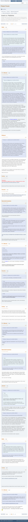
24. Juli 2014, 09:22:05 (5, 272)
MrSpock (4, 135)
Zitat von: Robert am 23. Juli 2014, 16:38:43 (10, 205)
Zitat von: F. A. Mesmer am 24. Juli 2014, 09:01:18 (11, 275)
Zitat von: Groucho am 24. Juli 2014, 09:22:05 (10, 354)
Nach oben (3, 514)
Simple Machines (10, 520)
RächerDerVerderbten (6, 201)
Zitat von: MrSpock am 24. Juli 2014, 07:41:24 (10, 77)
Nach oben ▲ (25, 520)
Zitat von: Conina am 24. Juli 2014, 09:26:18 (10, 327)
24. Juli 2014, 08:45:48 (5, 191)
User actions (24, 514)
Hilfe (17, 520)
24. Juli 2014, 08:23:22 (5, 74)
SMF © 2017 (6, 520)
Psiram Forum (5, 6)
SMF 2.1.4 (2, 520)
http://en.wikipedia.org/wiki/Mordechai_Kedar (9, 478)
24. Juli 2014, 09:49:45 (5, 387)
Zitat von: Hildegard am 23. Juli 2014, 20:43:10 (11, 80)
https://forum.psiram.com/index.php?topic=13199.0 (10, 182)
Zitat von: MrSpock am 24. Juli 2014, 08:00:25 (10, 31)
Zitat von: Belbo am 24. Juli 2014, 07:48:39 (11, 34)
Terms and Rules (20, 520)
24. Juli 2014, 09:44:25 (5, 351)
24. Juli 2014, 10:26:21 (5, 491)
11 (15, 23)
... (14, 23)
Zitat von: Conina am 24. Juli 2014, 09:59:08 (10, 494)
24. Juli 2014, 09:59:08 (5, 469)
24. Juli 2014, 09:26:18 (5, 308)
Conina (3, 176)
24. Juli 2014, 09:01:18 (5, 245)
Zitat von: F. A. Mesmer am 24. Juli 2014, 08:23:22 (11, 139)
